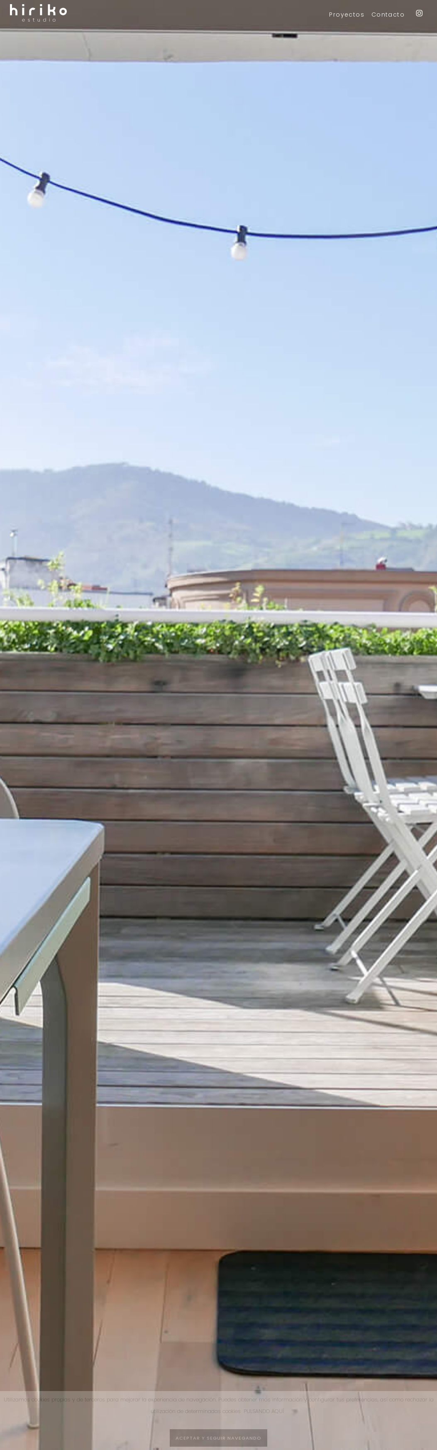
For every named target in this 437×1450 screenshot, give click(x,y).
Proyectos (346, 14)
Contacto (388, 14)
